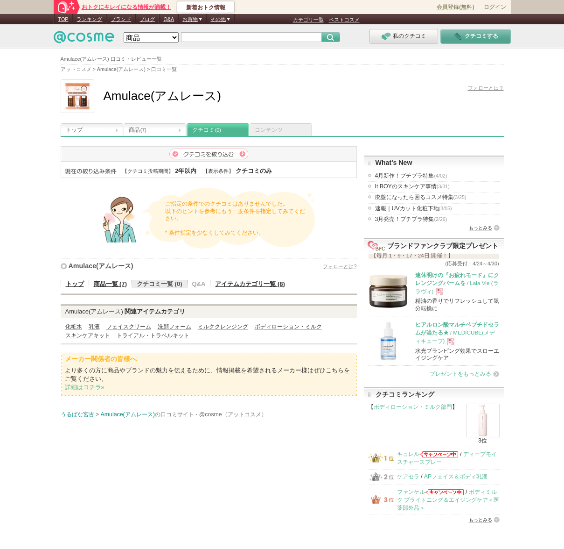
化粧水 (73, 326)
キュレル (408, 454)
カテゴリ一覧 (308, 19)
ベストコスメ (344, 19)
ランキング (89, 19)
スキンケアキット (87, 335)
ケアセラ (408, 476)
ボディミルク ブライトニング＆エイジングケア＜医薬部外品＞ (448, 500)
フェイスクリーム (128, 326)
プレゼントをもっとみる (460, 374)
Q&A (168, 19)
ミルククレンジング (223, 326)
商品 (137, 130)
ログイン (495, 7)
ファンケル (411, 492)
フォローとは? (339, 266)
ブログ (147, 19)
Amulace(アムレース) (101, 266)
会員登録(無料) (455, 7)
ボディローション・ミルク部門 (413, 407)
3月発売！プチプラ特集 (411, 219)
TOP (63, 19)
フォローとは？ (486, 88)
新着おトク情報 (205, 7)
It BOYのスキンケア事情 (412, 186)
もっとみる (480, 227)
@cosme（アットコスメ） (233, 414)
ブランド (121, 19)
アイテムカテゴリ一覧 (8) (250, 283)
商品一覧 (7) (110, 283)
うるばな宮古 (77, 414)
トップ (74, 130)
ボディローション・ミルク (288, 326)
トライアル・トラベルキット (153, 335)
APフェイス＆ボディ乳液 (455, 476)
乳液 (94, 326)
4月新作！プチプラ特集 (411, 175)
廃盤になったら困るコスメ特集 (421, 197)
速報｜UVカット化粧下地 (413, 208)
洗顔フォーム (174, 326)
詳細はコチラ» (84, 387)
